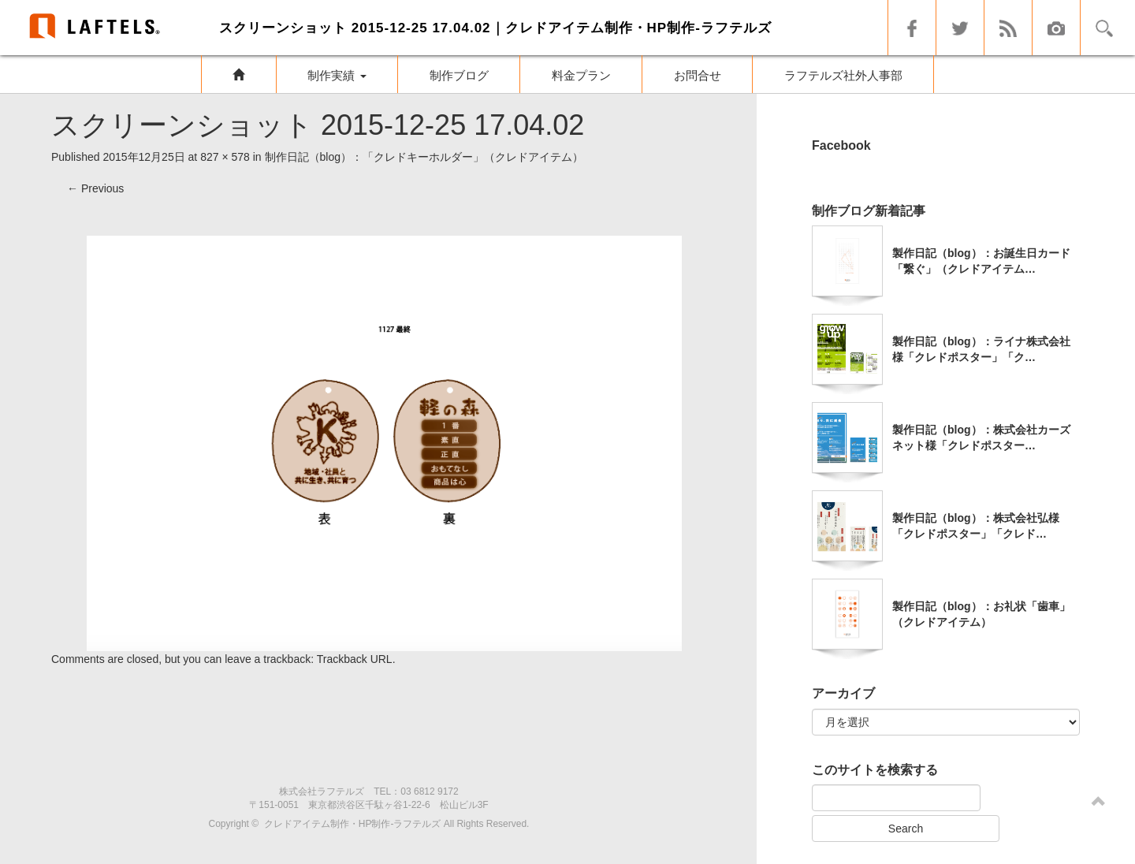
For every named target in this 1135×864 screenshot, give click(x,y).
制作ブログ (459, 75)
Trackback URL (355, 659)
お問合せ (697, 75)
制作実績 (336, 75)
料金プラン (581, 75)
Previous (95, 188)
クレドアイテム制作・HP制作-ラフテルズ (352, 823)
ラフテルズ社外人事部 (843, 75)
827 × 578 (225, 157)
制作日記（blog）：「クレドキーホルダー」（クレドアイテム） (424, 157)
